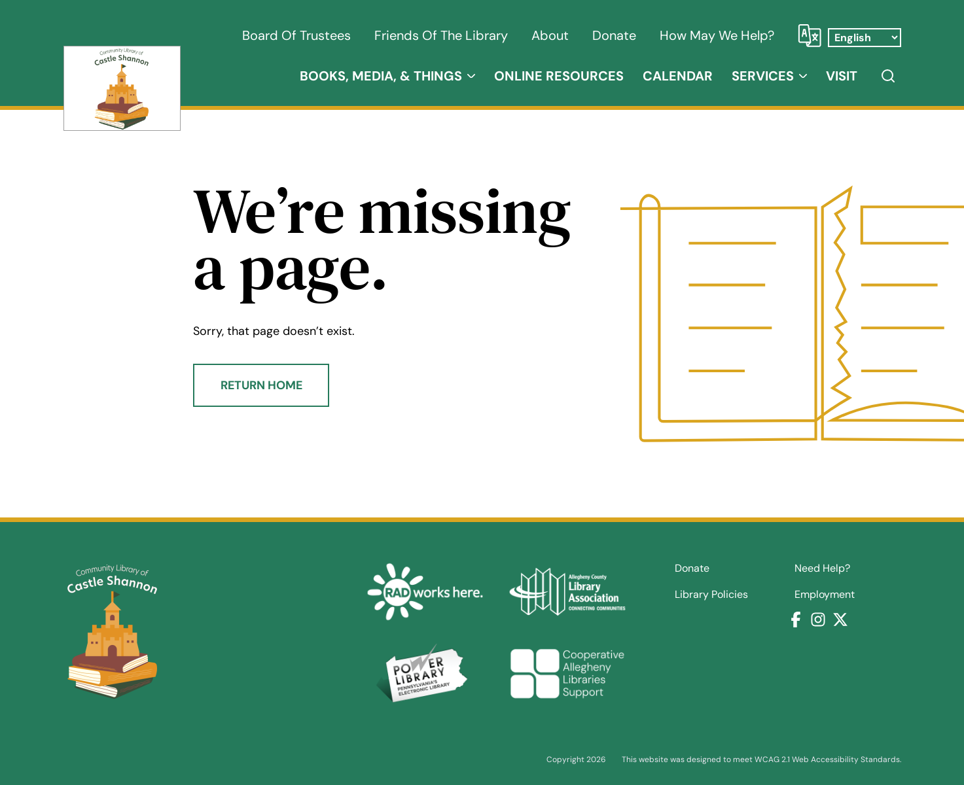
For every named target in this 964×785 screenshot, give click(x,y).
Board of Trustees (296, 35)
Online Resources (559, 75)
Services (763, 75)
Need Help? (822, 568)
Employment (824, 594)
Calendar (678, 75)
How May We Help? (717, 35)
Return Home (261, 385)
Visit (841, 75)
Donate (614, 35)
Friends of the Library (441, 35)
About (550, 35)
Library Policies (711, 594)
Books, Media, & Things (381, 75)
